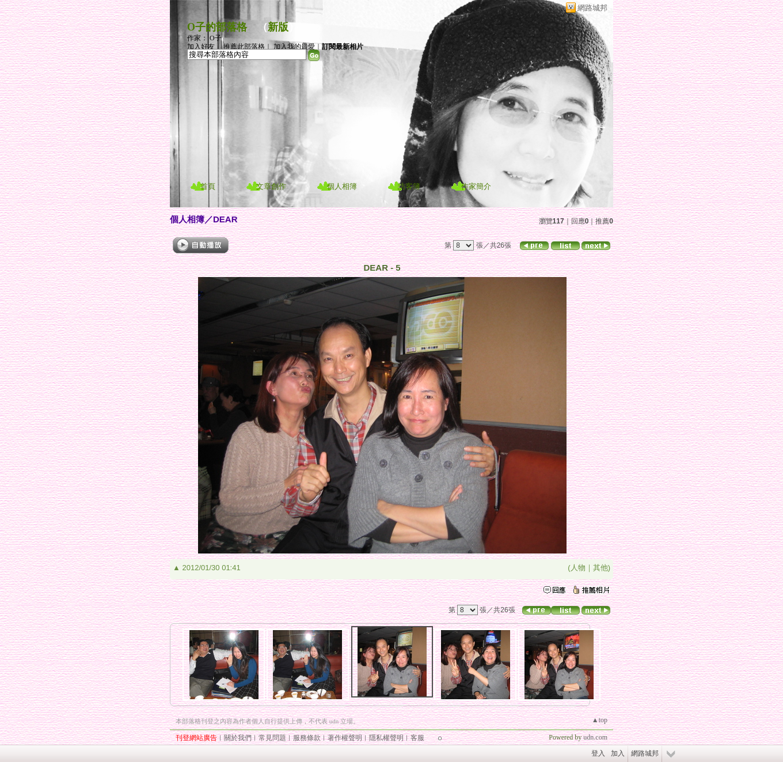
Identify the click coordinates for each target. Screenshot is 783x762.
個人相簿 (342, 186)
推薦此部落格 (244, 47)
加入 (618, 753)
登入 (598, 753)
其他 (600, 567)
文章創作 (271, 186)
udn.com (595, 737)
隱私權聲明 (386, 738)
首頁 (207, 186)
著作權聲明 (345, 738)
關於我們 (238, 738)
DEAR (225, 219)
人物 (578, 567)
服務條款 (307, 738)
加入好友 (201, 47)
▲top (599, 720)
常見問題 (272, 738)
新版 (278, 27)
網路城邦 (592, 7)
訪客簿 (409, 186)
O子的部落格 (217, 27)
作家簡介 (476, 186)
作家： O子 (204, 38)
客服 (417, 738)
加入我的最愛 (294, 47)
